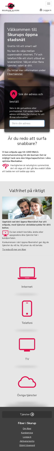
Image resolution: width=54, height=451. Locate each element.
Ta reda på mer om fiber (14, 249)
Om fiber (27, 428)
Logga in (45, 10)
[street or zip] (27, 123)
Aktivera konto (27, 441)
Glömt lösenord (27, 445)
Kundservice (27, 432)
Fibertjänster (15, 74)
